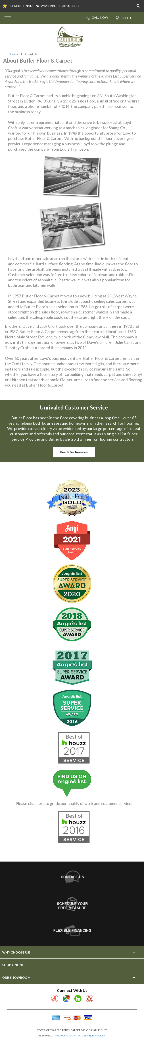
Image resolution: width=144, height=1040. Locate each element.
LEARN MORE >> (69, 6)
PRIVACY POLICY (65, 1035)
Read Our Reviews (74, 452)
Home (14, 54)
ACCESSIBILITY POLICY (92, 1035)
